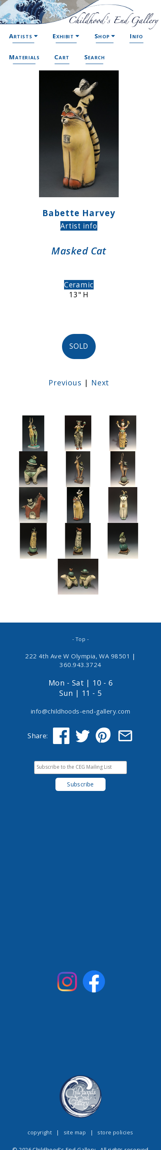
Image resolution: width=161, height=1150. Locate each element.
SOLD (78, 346)
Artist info (78, 226)
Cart (61, 57)
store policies (115, 1132)
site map (75, 1132)
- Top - (80, 639)
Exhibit (66, 36)
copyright (40, 1132)
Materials (24, 57)
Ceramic (79, 284)
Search (94, 57)
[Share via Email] (125, 736)
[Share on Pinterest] (104, 736)
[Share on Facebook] (61, 736)
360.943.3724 (80, 664)
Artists (23, 36)
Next (100, 382)
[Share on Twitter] (82, 736)
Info (136, 36)
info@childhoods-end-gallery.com (80, 711)
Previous (65, 382)
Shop (104, 36)
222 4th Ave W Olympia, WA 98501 (77, 656)
